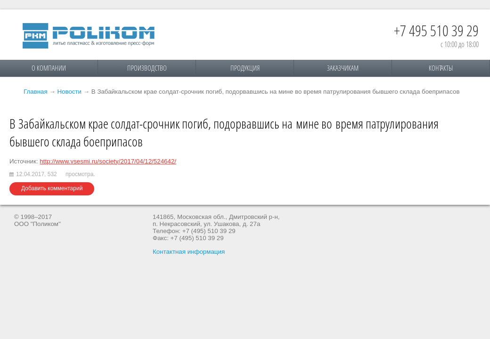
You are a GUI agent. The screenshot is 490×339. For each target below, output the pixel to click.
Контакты (441, 68)
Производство (147, 68)
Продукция (245, 68)
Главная (36, 91)
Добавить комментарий (51, 188)
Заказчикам (343, 68)
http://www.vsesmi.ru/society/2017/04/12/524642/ (108, 161)
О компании (49, 68)
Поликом (89, 35)
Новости (69, 91)
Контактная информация (189, 251)
